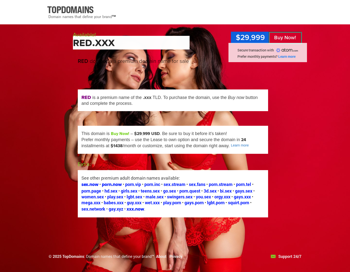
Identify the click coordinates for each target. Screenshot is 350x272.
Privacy (175, 256)
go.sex (169, 191)
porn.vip (133, 184)
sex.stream (174, 184)
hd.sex (111, 191)
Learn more (287, 56)
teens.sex (150, 191)
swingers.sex (179, 197)
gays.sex (243, 191)
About (161, 256)
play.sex (115, 197)
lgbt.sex (134, 197)
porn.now (112, 184)
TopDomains (73, 256)
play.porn (172, 202)
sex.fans (197, 184)
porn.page (91, 191)
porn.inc (152, 184)
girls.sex (129, 191)
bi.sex (226, 191)
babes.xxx (113, 202)
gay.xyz (116, 209)
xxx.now (135, 209)
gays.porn (194, 202)
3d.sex (210, 191)
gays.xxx (242, 197)
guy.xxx (134, 202)
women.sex (92, 197)
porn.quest (189, 191)
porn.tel (243, 184)
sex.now (89, 184)
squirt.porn (238, 202)
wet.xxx (152, 202)
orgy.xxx (222, 197)
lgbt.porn (216, 202)
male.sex (155, 197)
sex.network (93, 209)
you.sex (203, 197)
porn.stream (221, 184)
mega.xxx (90, 202)
